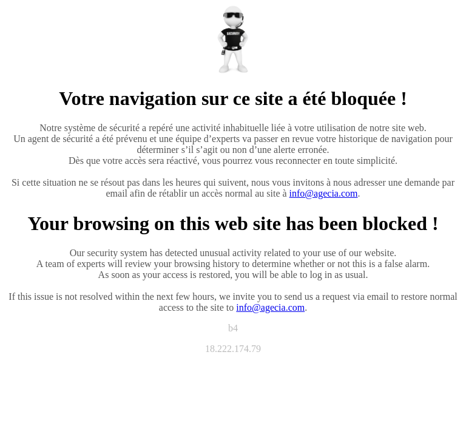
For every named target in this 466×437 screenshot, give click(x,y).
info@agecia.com (323, 193)
